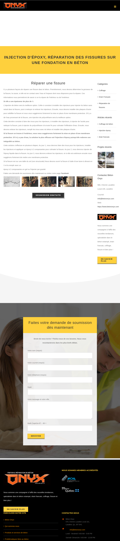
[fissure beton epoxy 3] (48, 181)
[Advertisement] (60, 28)
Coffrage (102, 90)
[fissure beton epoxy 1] (30, 181)
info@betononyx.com (106, 199)
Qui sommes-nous (12, 526)
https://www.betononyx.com (108, 207)
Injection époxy (105, 130)
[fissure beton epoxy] (84, 181)
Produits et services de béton (16, 533)
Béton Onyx (9, 520)
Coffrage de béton (106, 124)
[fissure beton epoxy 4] (66, 181)
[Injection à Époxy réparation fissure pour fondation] (12, 181)
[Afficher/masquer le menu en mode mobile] (115, 6)
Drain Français (104, 97)
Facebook (65, 173)
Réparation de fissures (104, 105)
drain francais (104, 137)
